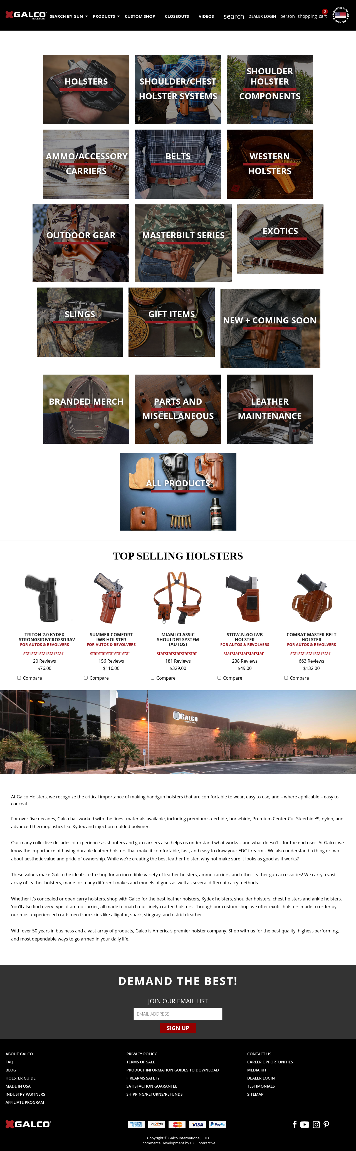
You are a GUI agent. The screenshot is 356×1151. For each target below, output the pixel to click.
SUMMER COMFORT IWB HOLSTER (111, 639)
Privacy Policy (141, 1053)
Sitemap (255, 1094)
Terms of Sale (140, 1062)
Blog (11, 1070)
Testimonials (261, 1086)
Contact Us (259, 1053)
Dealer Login (262, 16)
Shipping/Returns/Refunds (154, 1094)
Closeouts (177, 16)
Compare (32, 678)
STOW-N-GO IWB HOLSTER (244, 639)
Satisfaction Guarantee (151, 1086)
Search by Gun (68, 16)
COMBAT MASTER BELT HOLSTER (311, 639)
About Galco (19, 1053)
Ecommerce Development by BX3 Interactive (178, 1142)
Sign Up (178, 1028)
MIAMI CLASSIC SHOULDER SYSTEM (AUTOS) (178, 639)
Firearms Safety (142, 1078)
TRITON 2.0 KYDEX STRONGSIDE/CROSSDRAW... (46, 639)
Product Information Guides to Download (172, 1070)
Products (106, 16)
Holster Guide (21, 1078)
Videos (206, 16)
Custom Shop (140, 16)
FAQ (9, 1062)
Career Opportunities (270, 1062)
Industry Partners (25, 1094)
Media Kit (256, 1070)
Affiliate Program (25, 1102)
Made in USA (18, 1086)
